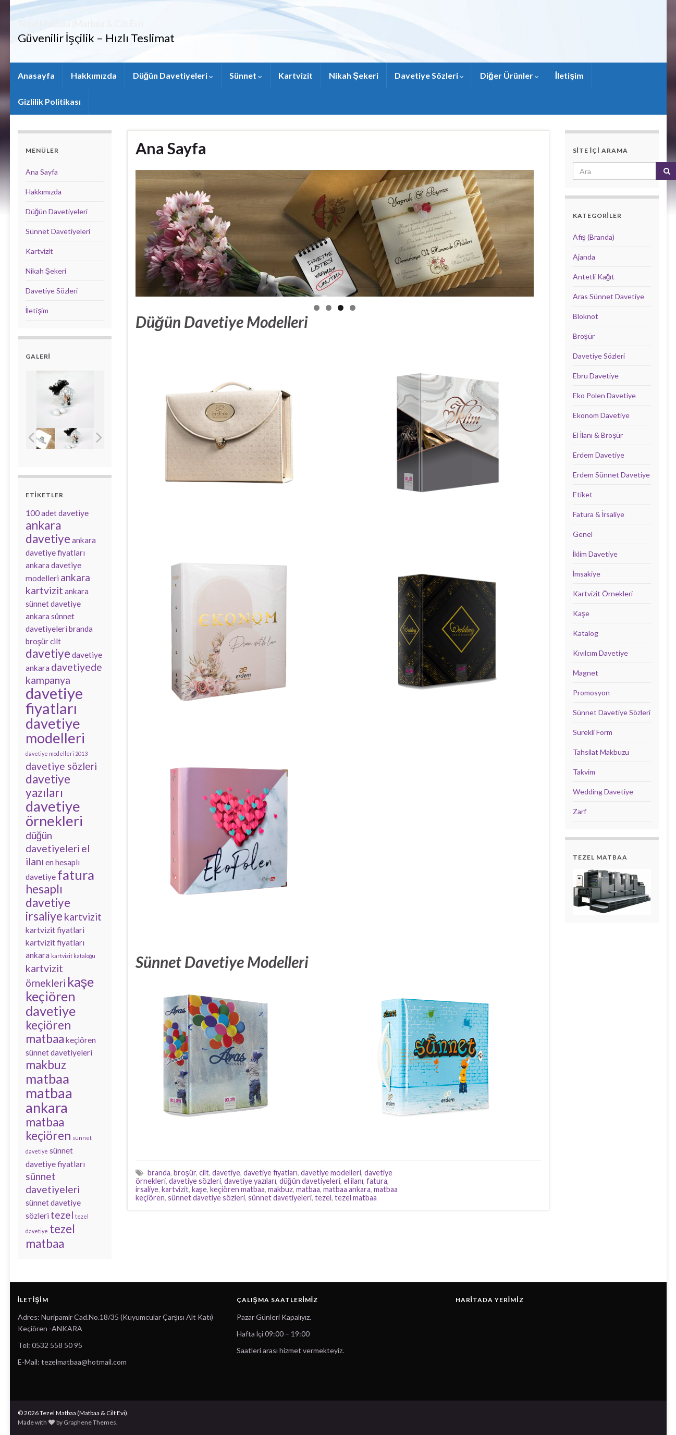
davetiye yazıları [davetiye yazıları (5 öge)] (48, 786)
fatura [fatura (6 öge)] (75, 874)
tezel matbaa (356, 1197)
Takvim (584, 771)
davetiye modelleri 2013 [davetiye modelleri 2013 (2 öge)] (57, 753)
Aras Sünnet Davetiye (608, 296)
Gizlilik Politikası (49, 101)
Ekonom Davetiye (601, 415)
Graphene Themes (90, 1422)
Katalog (585, 633)
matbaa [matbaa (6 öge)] (47, 1078)
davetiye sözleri (195, 1180)
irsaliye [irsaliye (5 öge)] (44, 916)
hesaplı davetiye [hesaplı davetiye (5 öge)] (48, 896)
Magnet (585, 672)
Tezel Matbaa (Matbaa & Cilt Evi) (127, 20)
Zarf (579, 811)
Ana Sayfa (171, 148)
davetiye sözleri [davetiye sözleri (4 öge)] (61, 766)
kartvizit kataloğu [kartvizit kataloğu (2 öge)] (73, 955)
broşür (185, 1172)
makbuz (280, 1189)
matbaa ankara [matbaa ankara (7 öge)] (49, 1100)
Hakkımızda (94, 75)
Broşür (584, 336)
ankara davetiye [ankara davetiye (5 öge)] (48, 532)
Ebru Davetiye (596, 375)
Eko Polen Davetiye (604, 395)
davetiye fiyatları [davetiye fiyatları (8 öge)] (54, 700)
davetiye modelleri (331, 1172)
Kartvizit (295, 75)
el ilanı (353, 1180)
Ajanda (584, 256)
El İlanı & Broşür (598, 435)
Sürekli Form (592, 732)
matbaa (308, 1189)
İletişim (569, 75)
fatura (376, 1180)
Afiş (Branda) (593, 236)
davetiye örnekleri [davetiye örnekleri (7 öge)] (54, 813)
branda (159, 1172)
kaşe (199, 1189)
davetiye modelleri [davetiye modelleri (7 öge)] (55, 730)
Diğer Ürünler (509, 75)
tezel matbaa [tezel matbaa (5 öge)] (50, 1236)
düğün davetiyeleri (309, 1180)
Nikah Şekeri (353, 75)
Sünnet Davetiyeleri (58, 231)
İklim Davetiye (595, 553)
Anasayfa (36, 75)
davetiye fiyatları (270, 1172)
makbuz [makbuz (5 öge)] (46, 1065)
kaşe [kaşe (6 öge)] (80, 981)
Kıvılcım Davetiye (600, 652)
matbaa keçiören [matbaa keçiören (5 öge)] (48, 1129)
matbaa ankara (347, 1189)
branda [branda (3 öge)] (81, 628)
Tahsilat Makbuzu (601, 751)
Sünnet (245, 75)
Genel (583, 534)
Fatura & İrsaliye (599, 514)
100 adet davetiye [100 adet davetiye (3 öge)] (57, 513)
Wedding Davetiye (603, 791)
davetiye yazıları (250, 1180)
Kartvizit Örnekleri (603, 593)
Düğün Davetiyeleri (173, 75)
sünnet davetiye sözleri (206, 1197)
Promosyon (591, 692)
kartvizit (175, 1189)
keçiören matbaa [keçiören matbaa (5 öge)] (48, 1032)
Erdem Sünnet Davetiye (611, 474)
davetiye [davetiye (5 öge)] (48, 653)
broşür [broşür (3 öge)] (37, 641)
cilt (204, 1172)
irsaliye (147, 1189)
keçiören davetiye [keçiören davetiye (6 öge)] (51, 1003)
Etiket (583, 494)
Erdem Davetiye (598, 454)
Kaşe (581, 613)
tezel (323, 1197)
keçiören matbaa (237, 1189)
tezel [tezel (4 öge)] (62, 1215)
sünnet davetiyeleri (280, 1197)
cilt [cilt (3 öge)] (55, 641)
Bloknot (585, 316)
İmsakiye (587, 573)
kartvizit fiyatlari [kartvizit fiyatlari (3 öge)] (55, 930)
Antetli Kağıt (594, 276)
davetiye (226, 1172)
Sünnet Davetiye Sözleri (611, 712)
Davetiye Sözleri (429, 75)
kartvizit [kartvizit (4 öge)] (83, 917)
